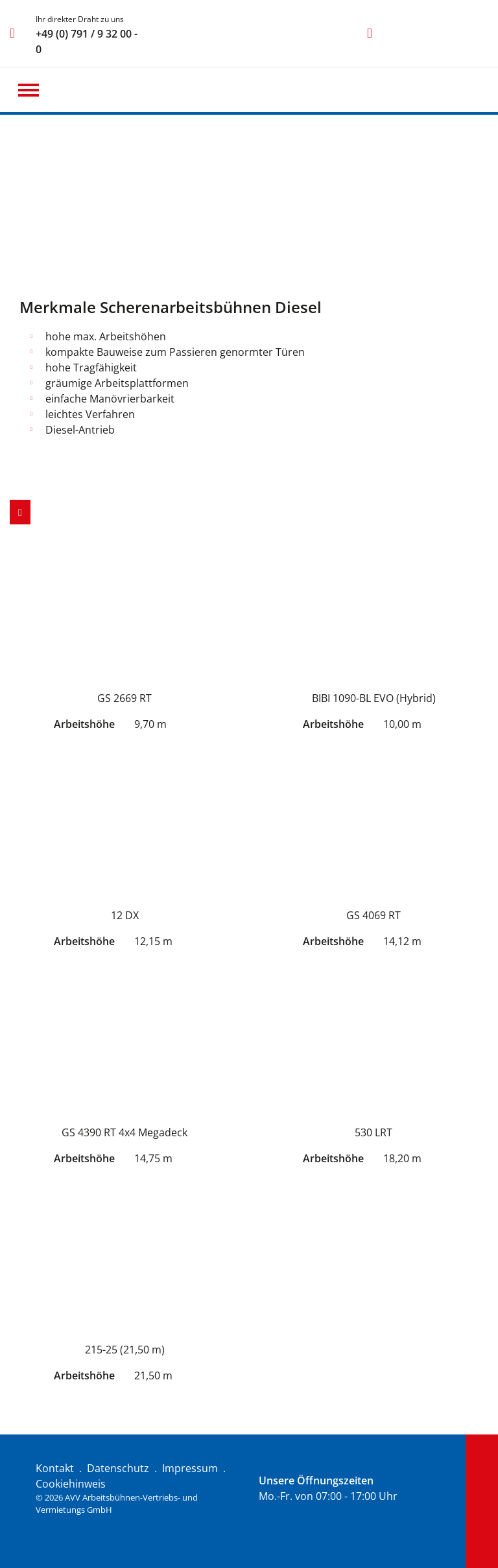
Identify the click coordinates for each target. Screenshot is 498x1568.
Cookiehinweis (71, 1484)
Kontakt (55, 1468)
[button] (28, 90)
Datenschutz (118, 1468)
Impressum (190, 1468)
